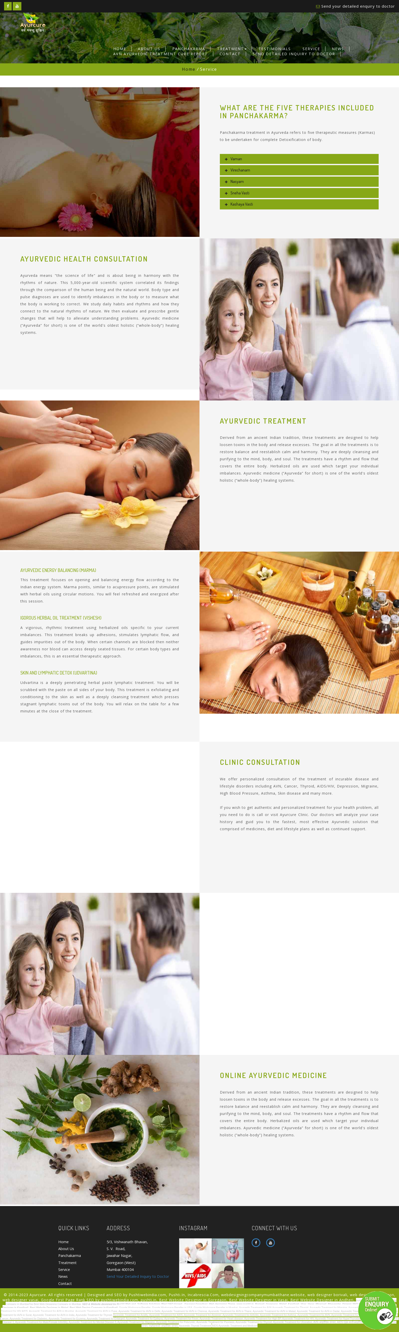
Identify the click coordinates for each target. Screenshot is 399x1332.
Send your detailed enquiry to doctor (358, 6)
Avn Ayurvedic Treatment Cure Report (160, 53)
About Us (149, 48)
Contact (230, 53)
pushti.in (148, 1299)
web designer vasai (20, 1299)
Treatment (232, 48)
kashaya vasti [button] (240, 204)
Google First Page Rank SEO (67, 1299)
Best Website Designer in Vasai (258, 1299)
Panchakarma (188, 48)
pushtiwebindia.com (119, 1299)
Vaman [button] (235, 158)
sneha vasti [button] (238, 192)
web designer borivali (327, 1294)
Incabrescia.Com (203, 1294)
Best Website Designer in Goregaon (192, 1299)
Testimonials (274, 48)
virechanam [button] (239, 170)
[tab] (299, 159)
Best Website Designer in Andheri (321, 1299)
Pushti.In (177, 1294)
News (338, 48)
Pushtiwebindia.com (147, 1294)
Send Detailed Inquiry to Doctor (294, 53)
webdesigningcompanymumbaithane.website (263, 1294)
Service (311, 48)
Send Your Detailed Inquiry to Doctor (138, 1276)
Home (119, 48)
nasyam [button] (236, 181)
